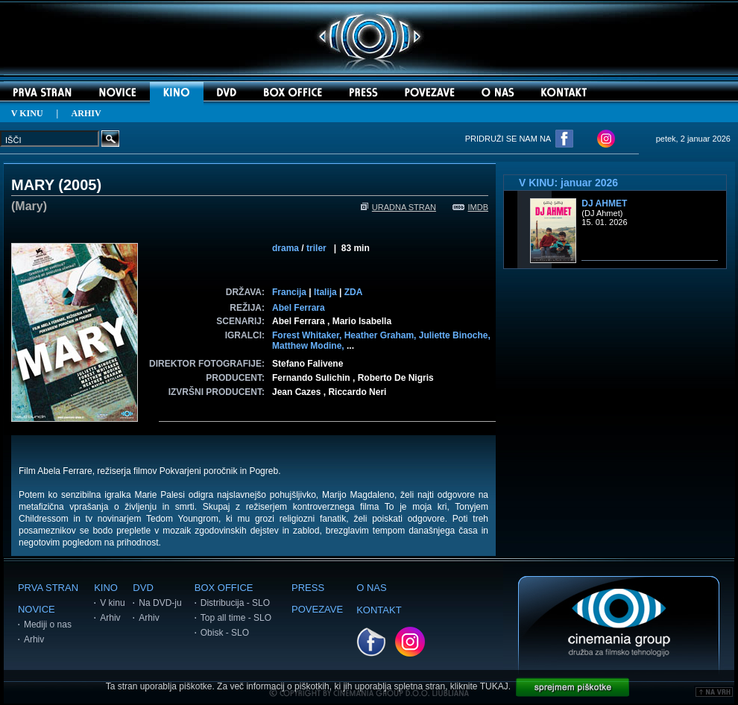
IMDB (470, 207)
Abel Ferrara (298, 308)
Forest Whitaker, (308, 335)
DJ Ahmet (604, 203)
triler (316, 248)
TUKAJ (494, 686)
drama (285, 248)
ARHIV (86, 113)
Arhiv (34, 639)
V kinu (112, 603)
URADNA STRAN (398, 207)
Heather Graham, (381, 335)
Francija (289, 292)
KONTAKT (378, 610)
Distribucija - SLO (235, 603)
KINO (106, 587)
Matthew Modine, (309, 346)
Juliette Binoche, (455, 335)
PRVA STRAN (48, 587)
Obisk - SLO (225, 632)
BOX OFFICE (224, 587)
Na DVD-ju (160, 603)
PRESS (307, 587)
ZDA (353, 292)
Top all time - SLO (236, 618)
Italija (325, 292)
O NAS (371, 587)
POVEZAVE (317, 609)
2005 (80, 185)
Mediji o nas (48, 624)
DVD (143, 587)
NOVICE (36, 609)
